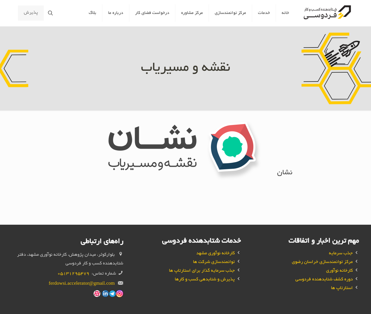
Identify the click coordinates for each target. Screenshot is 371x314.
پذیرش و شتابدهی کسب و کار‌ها (205, 279)
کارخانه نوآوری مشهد (215, 253)
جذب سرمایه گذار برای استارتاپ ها (202, 270)
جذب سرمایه (341, 253)
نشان (284, 173)
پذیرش (31, 12)
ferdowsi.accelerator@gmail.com (82, 284)
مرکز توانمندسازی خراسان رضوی (322, 262)
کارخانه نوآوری (339, 270)
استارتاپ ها (342, 288)
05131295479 (73, 273)
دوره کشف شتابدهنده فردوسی (324, 279)
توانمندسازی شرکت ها (214, 262)
